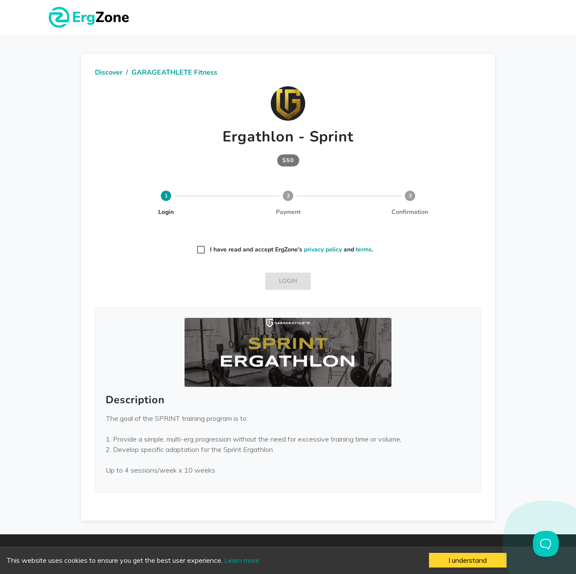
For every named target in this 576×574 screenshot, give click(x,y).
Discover (108, 72)
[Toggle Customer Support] (546, 544)
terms (364, 249)
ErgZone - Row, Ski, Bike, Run (90, 17)
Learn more (241, 560)
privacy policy (323, 249)
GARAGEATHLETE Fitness (174, 72)
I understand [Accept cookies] (467, 560)
